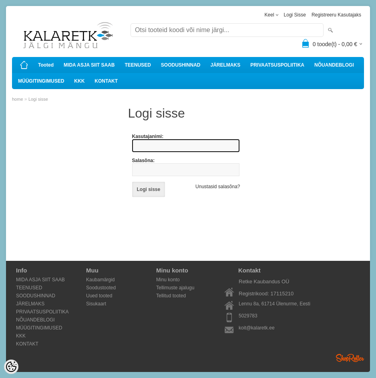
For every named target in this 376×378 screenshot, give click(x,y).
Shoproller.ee (350, 358)
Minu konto (168, 279)
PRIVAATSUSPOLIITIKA (277, 65)
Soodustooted (101, 288)
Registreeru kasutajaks (336, 15)
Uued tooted (99, 296)
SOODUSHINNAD (181, 65)
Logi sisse (295, 15)
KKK (79, 81)
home (17, 99)
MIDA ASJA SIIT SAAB (89, 65)
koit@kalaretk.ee (257, 328)
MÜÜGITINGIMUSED (41, 81)
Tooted (46, 65)
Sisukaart (96, 304)
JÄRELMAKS (225, 65)
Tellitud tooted (171, 296)
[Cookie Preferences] (11, 367)
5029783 (248, 316)
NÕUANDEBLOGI (334, 65)
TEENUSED (138, 65)
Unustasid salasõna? (217, 186)
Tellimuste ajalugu (175, 288)
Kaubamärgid (100, 279)
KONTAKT (106, 81)
